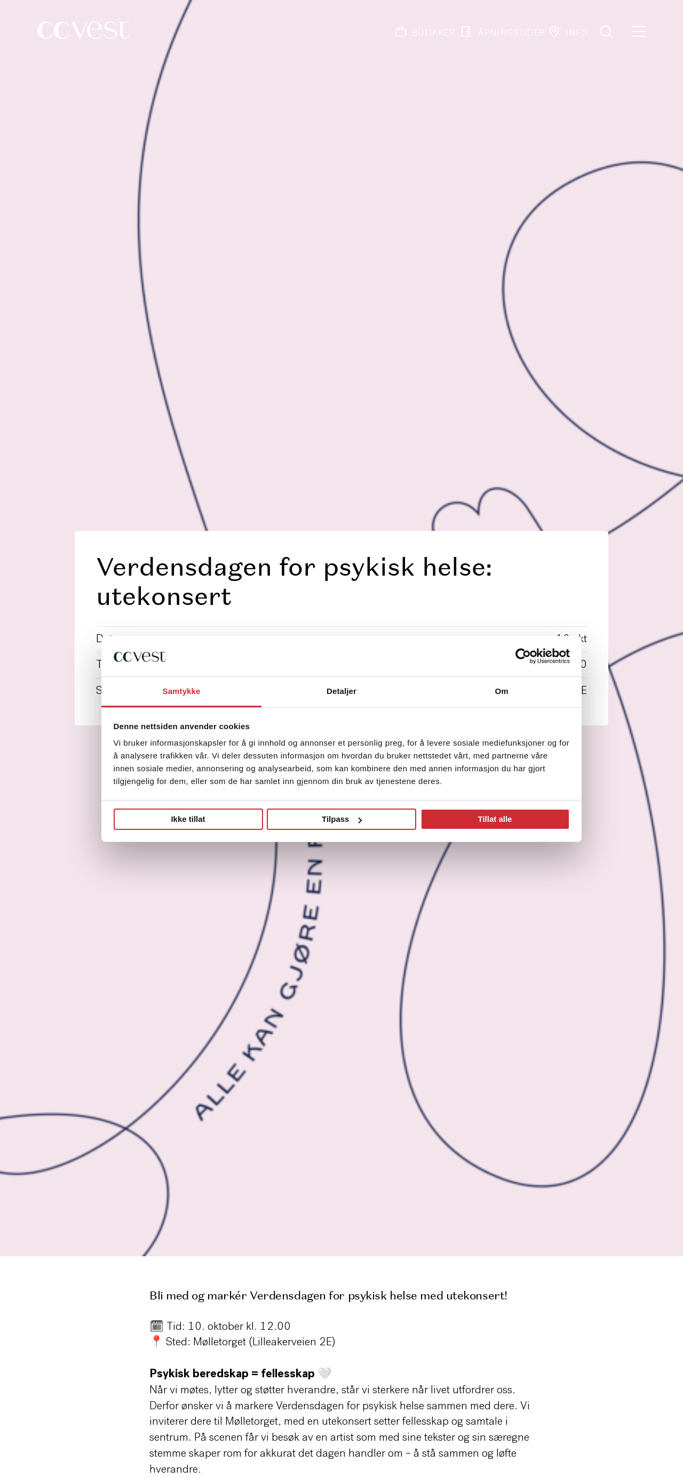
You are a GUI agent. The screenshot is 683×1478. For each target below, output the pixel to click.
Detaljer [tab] (341, 691)
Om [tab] (501, 691)
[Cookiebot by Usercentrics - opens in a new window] (523, 656)
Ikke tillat (188, 818)
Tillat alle (495, 818)
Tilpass (342, 818)
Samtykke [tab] (182, 691)
